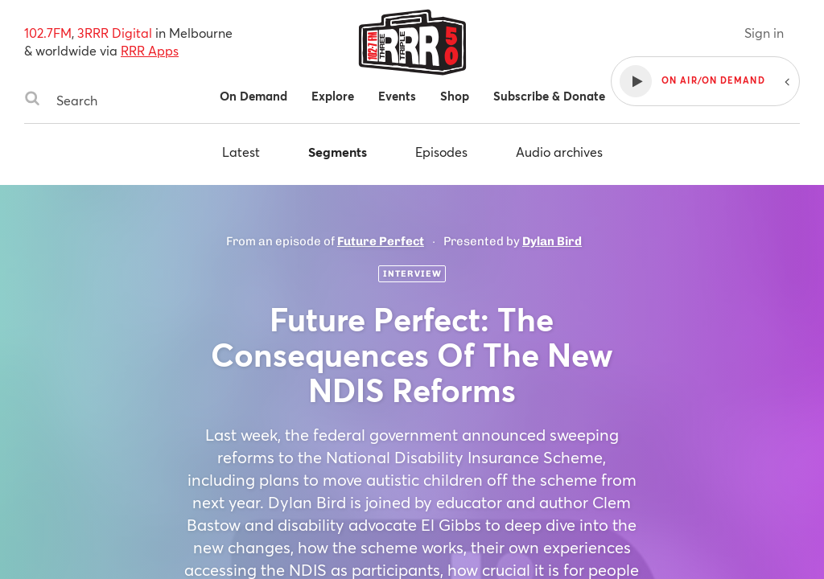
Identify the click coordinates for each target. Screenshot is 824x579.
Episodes (441, 151)
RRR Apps (150, 50)
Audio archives (559, 151)
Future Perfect (380, 241)
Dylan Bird (552, 241)
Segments (337, 151)
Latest (241, 151)
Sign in (764, 32)
